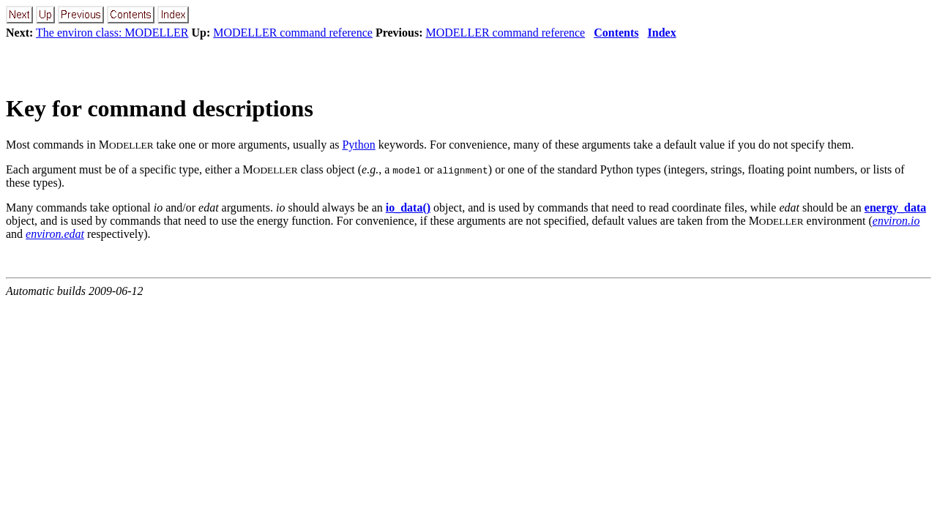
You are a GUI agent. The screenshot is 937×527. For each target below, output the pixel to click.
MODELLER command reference (293, 32)
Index (662, 32)
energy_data (895, 207)
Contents (616, 32)
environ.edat (55, 234)
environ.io (896, 220)
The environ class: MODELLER (112, 32)
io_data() (408, 207)
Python (358, 144)
